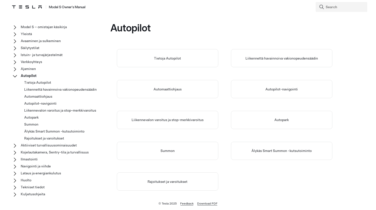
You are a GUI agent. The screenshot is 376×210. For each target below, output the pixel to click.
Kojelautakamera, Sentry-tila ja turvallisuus (55, 152)
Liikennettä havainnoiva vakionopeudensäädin (281, 58)
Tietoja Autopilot (167, 58)
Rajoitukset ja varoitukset (167, 182)
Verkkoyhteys (31, 62)
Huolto (26, 180)
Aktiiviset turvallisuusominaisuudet (49, 145)
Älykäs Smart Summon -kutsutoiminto (281, 151)
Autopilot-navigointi (281, 89)
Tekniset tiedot (33, 187)
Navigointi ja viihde (36, 166)
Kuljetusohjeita (33, 194)
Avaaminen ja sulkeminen (41, 41)
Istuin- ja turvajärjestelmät (42, 55)
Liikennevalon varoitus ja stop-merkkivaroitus (168, 120)
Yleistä (26, 34)
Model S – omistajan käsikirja (44, 27)
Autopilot (29, 76)
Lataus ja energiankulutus (41, 173)
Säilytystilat (30, 48)
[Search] (342, 6)
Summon (167, 151)
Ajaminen (28, 69)
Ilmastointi (29, 159)
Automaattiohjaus (167, 89)
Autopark (281, 120)
